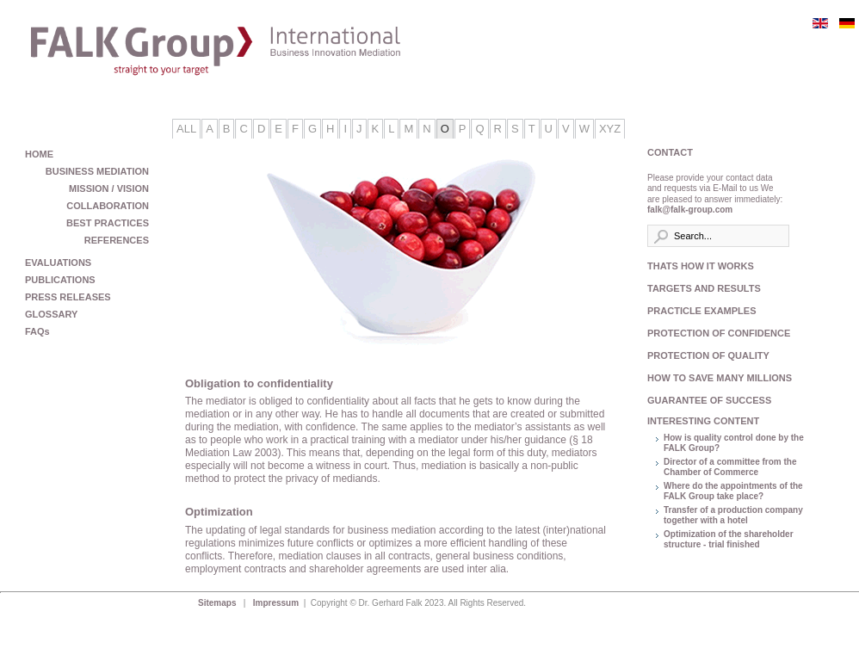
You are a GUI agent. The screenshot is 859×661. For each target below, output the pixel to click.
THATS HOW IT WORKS (700, 266)
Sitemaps (218, 603)
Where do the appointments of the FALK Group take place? (733, 491)
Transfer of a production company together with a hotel (733, 515)
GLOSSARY (51, 314)
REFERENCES (116, 240)
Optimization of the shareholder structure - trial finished (729, 539)
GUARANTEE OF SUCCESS (709, 400)
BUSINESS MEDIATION (97, 171)
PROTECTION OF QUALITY (708, 355)
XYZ (610, 128)
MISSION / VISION (109, 188)
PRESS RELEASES (68, 297)
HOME (39, 154)
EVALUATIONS (58, 262)
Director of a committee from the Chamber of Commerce (730, 467)
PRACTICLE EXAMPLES (702, 311)
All (186, 128)
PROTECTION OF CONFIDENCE (715, 333)
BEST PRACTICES (107, 223)
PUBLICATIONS (60, 280)
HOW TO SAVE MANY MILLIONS (715, 378)
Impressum (277, 603)
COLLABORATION (107, 206)
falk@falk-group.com (689, 209)
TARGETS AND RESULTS (704, 288)
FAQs (37, 331)
